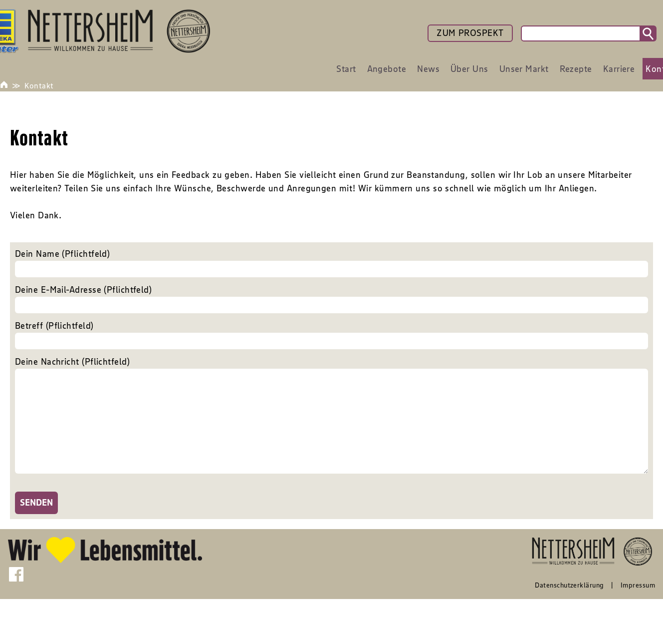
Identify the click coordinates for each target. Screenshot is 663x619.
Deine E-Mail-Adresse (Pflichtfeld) (331, 298)
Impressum (638, 605)
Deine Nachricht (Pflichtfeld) (331, 427)
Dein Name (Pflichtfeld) (331, 262)
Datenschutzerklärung (569, 605)
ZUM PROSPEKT (470, 32)
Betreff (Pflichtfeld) (331, 334)
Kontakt (38, 85)
